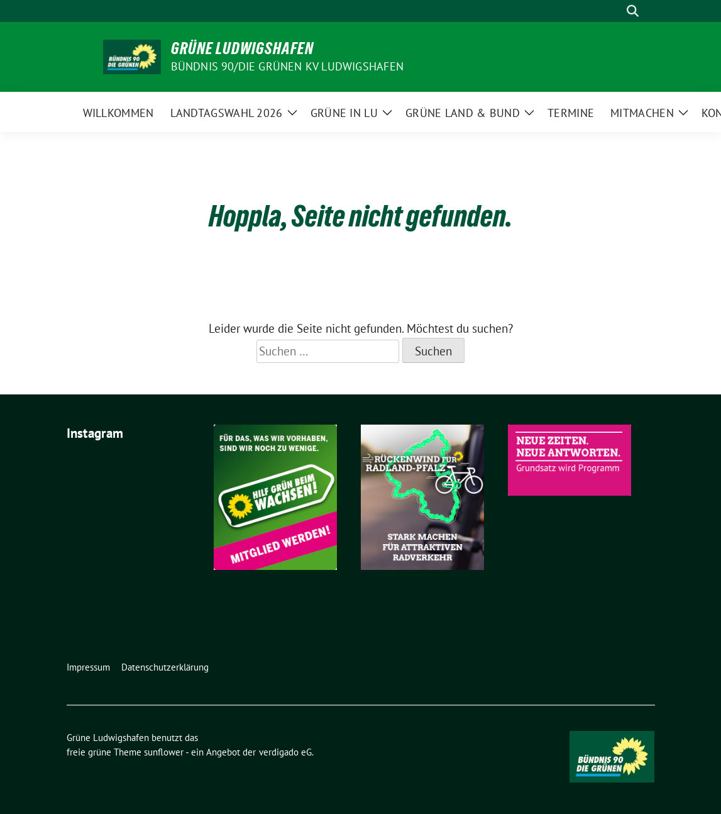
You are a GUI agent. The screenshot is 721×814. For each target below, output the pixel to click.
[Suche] (614, 11)
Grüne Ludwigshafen (242, 48)
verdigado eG (285, 752)
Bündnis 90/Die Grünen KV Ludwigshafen (287, 66)
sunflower (164, 752)
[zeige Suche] (632, 11)
